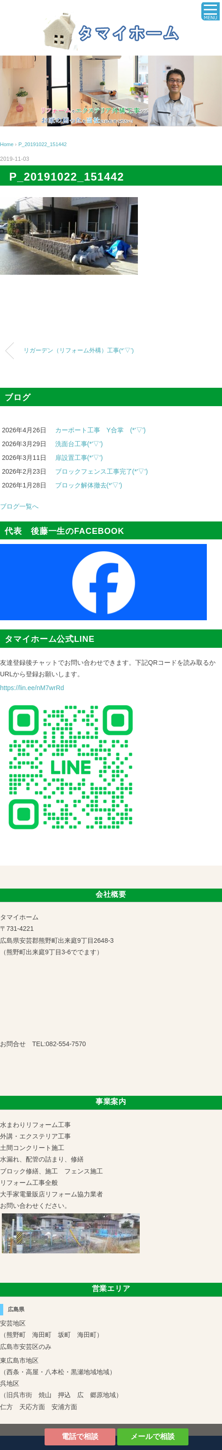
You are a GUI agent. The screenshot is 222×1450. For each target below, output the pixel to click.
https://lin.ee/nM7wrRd (32, 687)
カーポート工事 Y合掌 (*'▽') (100, 430)
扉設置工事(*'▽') (79, 457)
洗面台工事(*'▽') (79, 443)
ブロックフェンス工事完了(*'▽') (101, 471)
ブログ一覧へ (19, 506)
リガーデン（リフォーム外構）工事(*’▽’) (78, 350)
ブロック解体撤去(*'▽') (88, 485)
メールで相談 (153, 1436)
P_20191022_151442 (42, 144)
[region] (111, 91)
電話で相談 (80, 1436)
